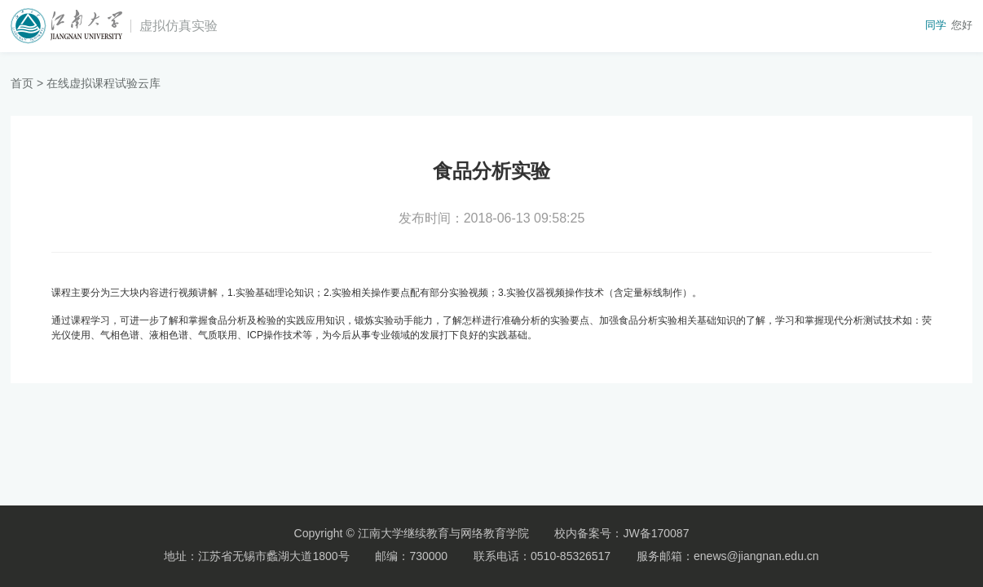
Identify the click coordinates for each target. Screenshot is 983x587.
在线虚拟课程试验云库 (103, 83)
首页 (22, 83)
